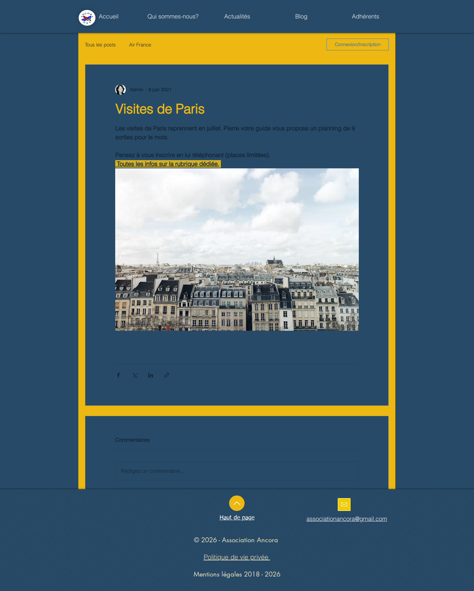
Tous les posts (100, 45)
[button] (237, 16)
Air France (140, 45)
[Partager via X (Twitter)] (134, 375)
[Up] (237, 503)
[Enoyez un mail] (344, 504)
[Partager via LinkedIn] (150, 375)
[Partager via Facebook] (118, 375)
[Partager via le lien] (167, 375)
